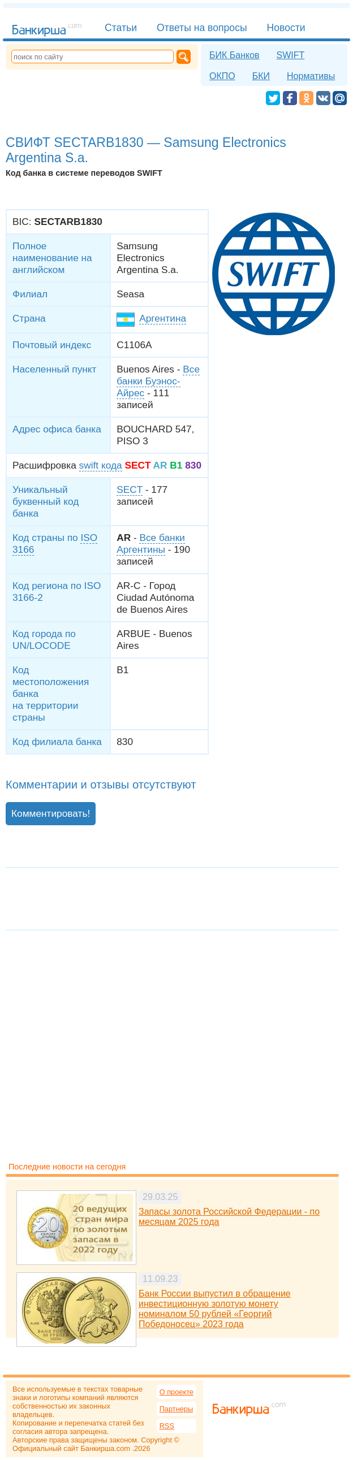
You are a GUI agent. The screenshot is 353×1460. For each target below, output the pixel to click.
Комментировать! (50, 813)
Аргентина (162, 318)
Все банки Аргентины (151, 543)
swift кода (100, 465)
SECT (130, 489)
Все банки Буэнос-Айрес (158, 380)
